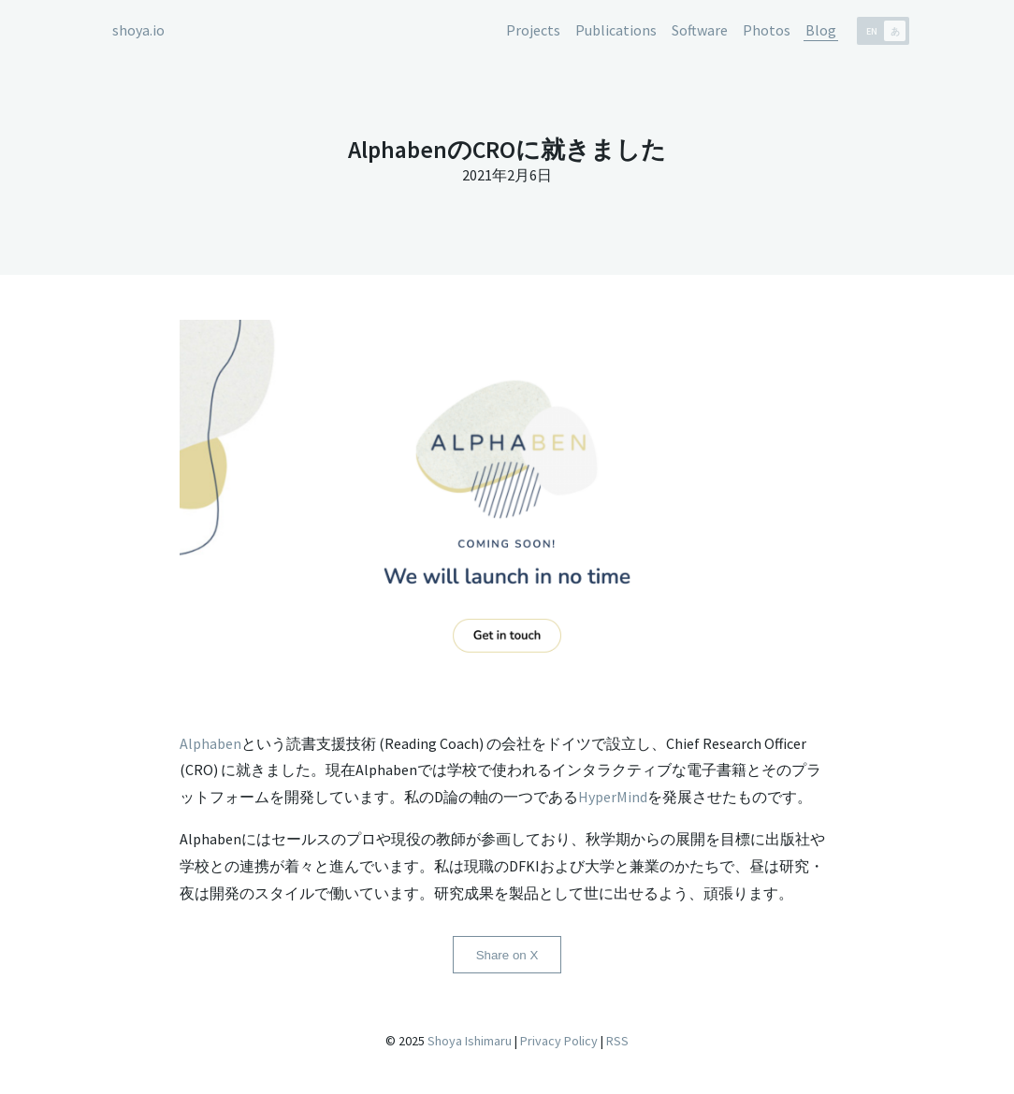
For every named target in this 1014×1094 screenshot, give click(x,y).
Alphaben (210, 743)
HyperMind (612, 796)
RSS (617, 1040)
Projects (533, 30)
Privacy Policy (559, 1040)
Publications (616, 30)
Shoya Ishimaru (468, 1040)
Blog (820, 30)
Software (700, 30)
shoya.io (138, 30)
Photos (766, 30)
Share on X (507, 955)
